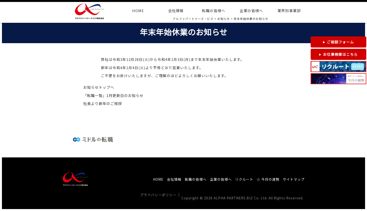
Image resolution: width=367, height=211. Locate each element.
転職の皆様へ (213, 10)
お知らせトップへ (98, 87)
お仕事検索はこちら (340, 54)
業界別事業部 (289, 10)
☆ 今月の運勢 (268, 179)
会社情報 (176, 10)
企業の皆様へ (251, 10)
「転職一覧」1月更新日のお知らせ (113, 95)
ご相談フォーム (340, 41)
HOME (138, 10)
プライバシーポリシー (158, 194)
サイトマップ (294, 179)
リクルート (244, 179)
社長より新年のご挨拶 (102, 103)
